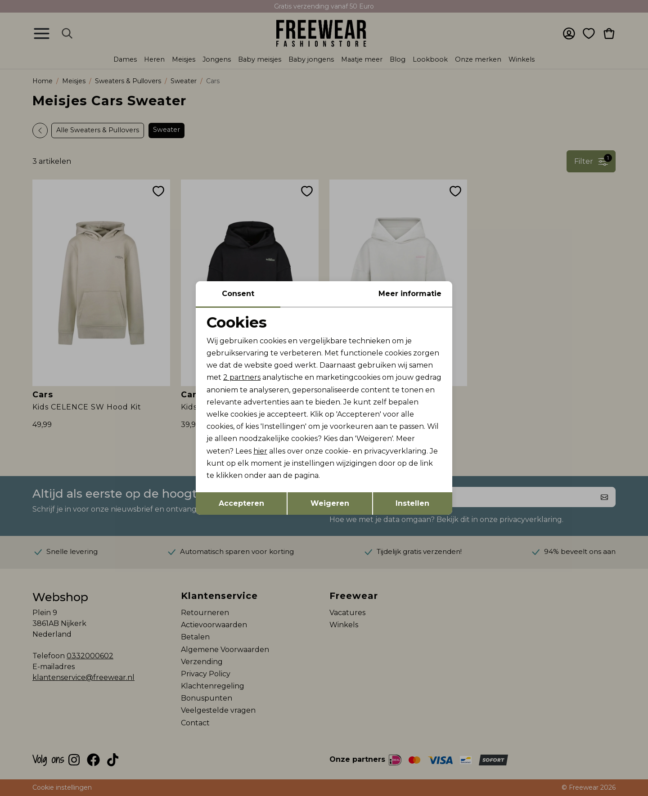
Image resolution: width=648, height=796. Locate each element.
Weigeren (329, 503)
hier (260, 451)
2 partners (242, 377)
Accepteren (241, 503)
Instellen (412, 503)
